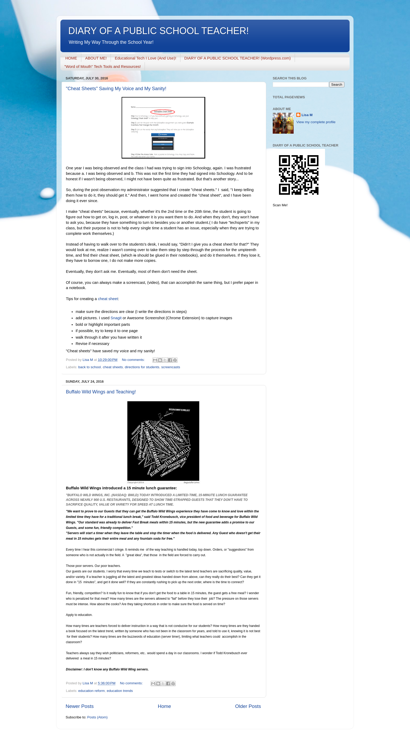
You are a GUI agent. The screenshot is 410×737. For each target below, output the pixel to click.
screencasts (170, 367)
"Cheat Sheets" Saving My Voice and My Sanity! (116, 88)
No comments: (134, 360)
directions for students (142, 367)
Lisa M (306, 115)
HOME (71, 58)
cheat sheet (108, 299)
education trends (120, 691)
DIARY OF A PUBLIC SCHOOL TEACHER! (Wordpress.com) (237, 58)
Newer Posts (80, 706)
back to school (89, 367)
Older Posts (248, 706)
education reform (91, 691)
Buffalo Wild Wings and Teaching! (101, 391)
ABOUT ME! (96, 58)
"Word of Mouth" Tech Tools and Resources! (102, 66)
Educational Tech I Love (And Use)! (145, 58)
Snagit (117, 318)
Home (164, 706)
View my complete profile (315, 122)
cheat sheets (113, 367)
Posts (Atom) (97, 717)
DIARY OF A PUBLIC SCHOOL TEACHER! (158, 30)
